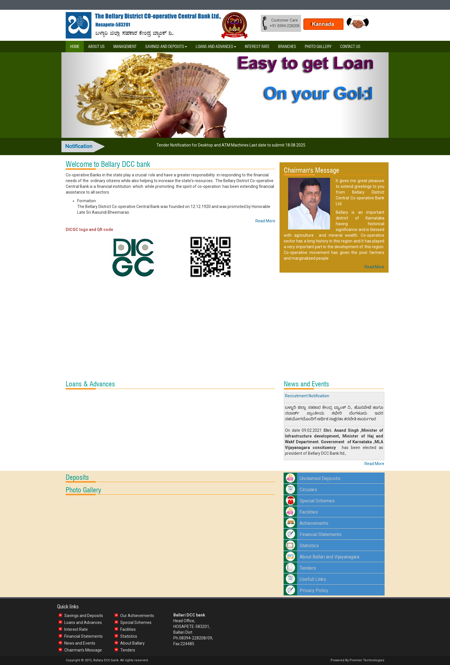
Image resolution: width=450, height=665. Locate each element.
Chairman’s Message (83, 650)
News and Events (79, 643)
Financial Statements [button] (321, 534)
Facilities (128, 629)
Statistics (128, 636)
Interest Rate (257, 46)
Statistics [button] (309, 545)
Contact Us (350, 46)
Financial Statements (83, 636)
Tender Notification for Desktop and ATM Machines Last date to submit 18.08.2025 (232, 145)
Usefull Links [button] (313, 579)
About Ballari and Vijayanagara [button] (329, 557)
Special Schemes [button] (317, 501)
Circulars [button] (308, 489)
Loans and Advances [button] (216, 46)
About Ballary (132, 643)
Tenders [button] (308, 568)
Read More (265, 221)
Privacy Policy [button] (314, 590)
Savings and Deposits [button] (166, 46)
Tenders (127, 650)
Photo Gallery (318, 46)
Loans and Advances (83, 622)
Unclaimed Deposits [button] (320, 478)
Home (74, 46)
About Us (96, 46)
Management (125, 46)
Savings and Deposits (83, 615)
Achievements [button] (314, 523)
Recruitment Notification (307, 396)
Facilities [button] (309, 512)
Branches (287, 46)
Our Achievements (137, 615)
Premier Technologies (366, 660)
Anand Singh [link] (346, 430)
